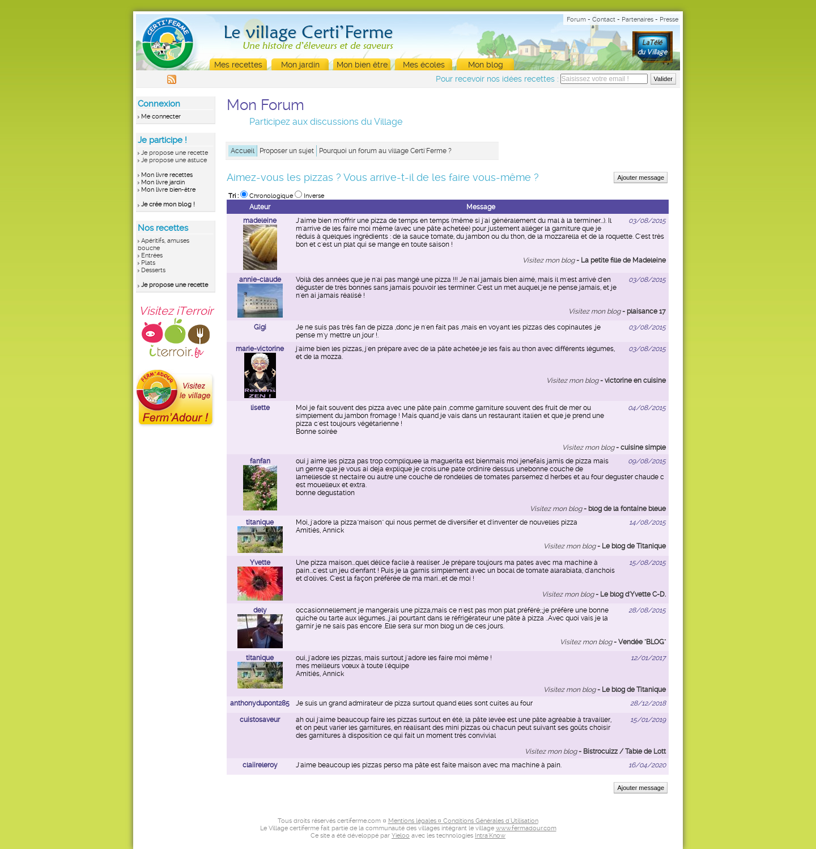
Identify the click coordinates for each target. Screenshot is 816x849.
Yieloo (401, 835)
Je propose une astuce (174, 160)
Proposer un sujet (287, 151)
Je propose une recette (174, 153)
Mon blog (485, 64)
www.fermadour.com (526, 828)
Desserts (153, 270)
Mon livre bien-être (168, 189)
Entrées (152, 255)
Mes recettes (238, 64)
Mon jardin (300, 64)
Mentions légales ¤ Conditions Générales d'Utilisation (463, 821)
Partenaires (637, 19)
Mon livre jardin (163, 182)
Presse (669, 19)
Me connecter (161, 116)
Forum (576, 19)
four (526, 703)
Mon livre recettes (167, 175)
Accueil (242, 151)
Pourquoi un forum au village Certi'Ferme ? (385, 151)
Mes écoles (424, 64)
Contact (603, 19)
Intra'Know (490, 835)
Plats (148, 263)
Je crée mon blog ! (168, 204)
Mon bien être (362, 64)
